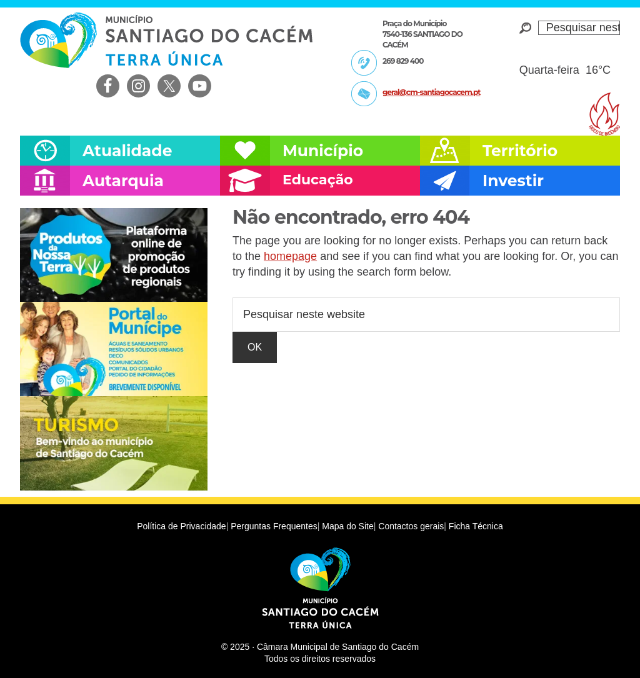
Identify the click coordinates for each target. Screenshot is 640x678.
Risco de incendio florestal (604, 114)
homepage (290, 256)
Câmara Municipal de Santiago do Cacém (166, 40)
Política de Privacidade (181, 526)
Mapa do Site (348, 526)
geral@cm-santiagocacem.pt (431, 92)
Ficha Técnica (476, 526)
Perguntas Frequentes (274, 526)
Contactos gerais (411, 526)
